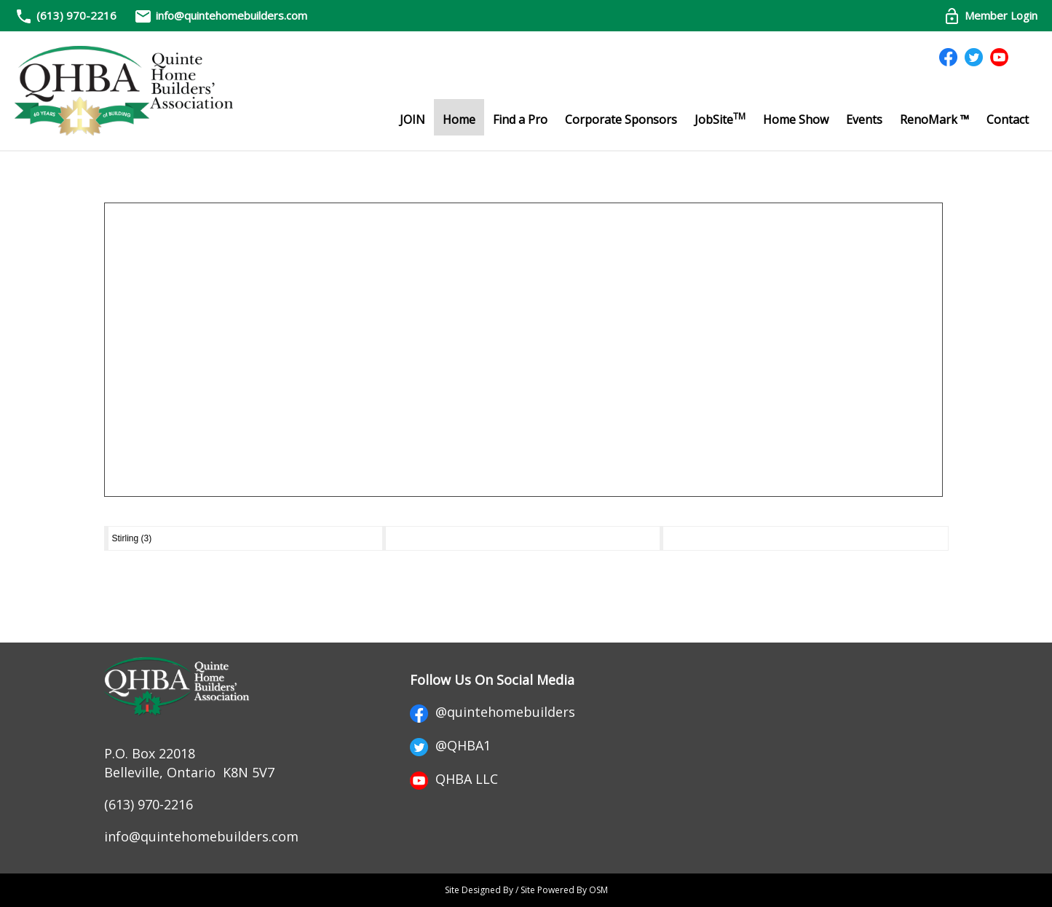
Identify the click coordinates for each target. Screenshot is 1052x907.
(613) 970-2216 (76, 15)
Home (459, 119)
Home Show (795, 119)
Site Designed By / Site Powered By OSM (526, 890)
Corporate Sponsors (621, 119)
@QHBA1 (450, 745)
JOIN (412, 119)
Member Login (990, 15)
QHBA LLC (454, 779)
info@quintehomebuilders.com (220, 15)
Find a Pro (520, 119)
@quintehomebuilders (492, 712)
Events (864, 119)
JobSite (720, 118)
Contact (1007, 119)
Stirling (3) (132, 538)
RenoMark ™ (934, 119)
